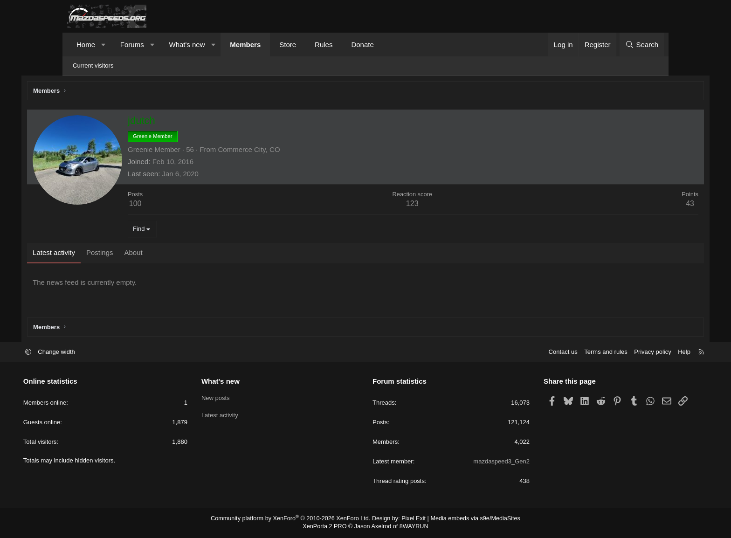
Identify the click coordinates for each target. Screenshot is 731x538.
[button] (104, 44)
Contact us (518, 352)
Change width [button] (100, 352)
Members (245, 44)
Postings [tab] (142, 254)
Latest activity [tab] (96, 254)
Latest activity (241, 414)
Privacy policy (608, 352)
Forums (132, 44)
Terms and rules (561, 352)
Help (640, 352)
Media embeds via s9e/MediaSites (469, 519)
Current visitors (93, 65)
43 (647, 205)
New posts (237, 397)
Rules (323, 44)
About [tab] (175, 254)
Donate (362, 44)
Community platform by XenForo (294, 519)
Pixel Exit (411, 519)
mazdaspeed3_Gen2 (479, 462)
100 (178, 205)
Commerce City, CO (291, 151)
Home (85, 44)
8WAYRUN (411, 527)
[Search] (642, 44)
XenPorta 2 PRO (326, 527)
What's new (187, 44)
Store (287, 44)
